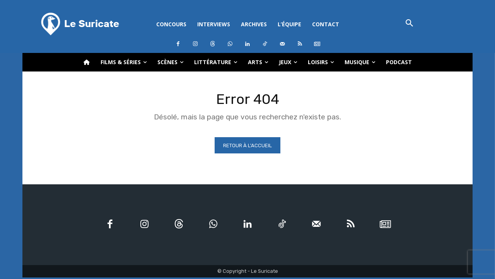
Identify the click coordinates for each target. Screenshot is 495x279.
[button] (409, 23)
